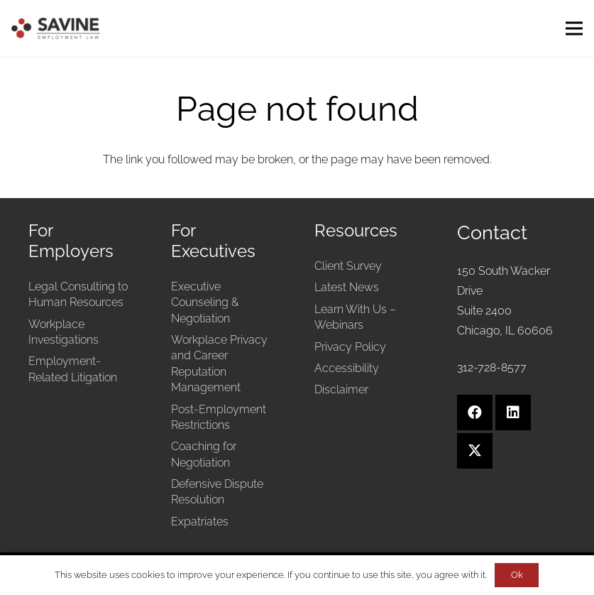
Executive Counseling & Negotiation (204, 302)
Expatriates (200, 521)
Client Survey (348, 266)
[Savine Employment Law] (55, 28)
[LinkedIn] (513, 412)
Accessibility (346, 368)
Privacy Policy (350, 347)
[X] (475, 451)
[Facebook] (475, 412)
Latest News (346, 287)
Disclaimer (341, 389)
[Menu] (574, 28)
